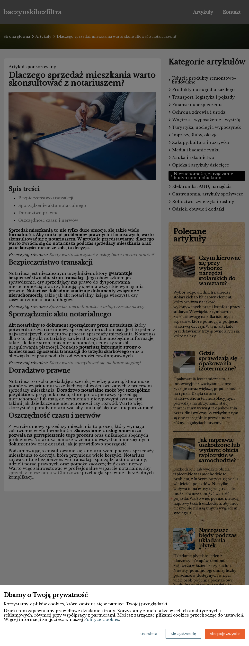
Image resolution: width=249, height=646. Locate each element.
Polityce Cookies (101, 619)
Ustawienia (149, 634)
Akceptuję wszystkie (225, 634)
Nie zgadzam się (183, 634)
